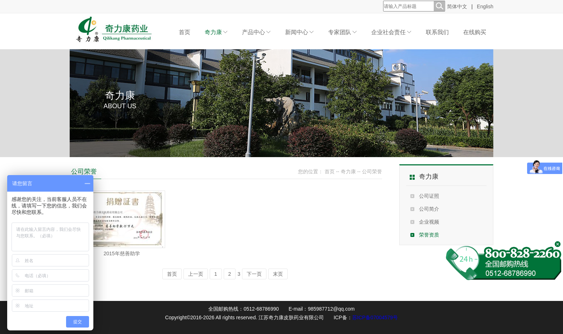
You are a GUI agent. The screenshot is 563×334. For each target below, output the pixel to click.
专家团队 (342, 32)
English (485, 6)
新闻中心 (299, 32)
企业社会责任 (391, 32)
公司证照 (429, 196)
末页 (278, 274)
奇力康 (216, 32)
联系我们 (437, 32)
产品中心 (256, 32)
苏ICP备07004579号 (375, 317)
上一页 (195, 274)
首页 (184, 32)
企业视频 (429, 222)
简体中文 (457, 6)
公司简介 (429, 209)
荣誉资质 (429, 235)
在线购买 (474, 32)
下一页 (254, 274)
